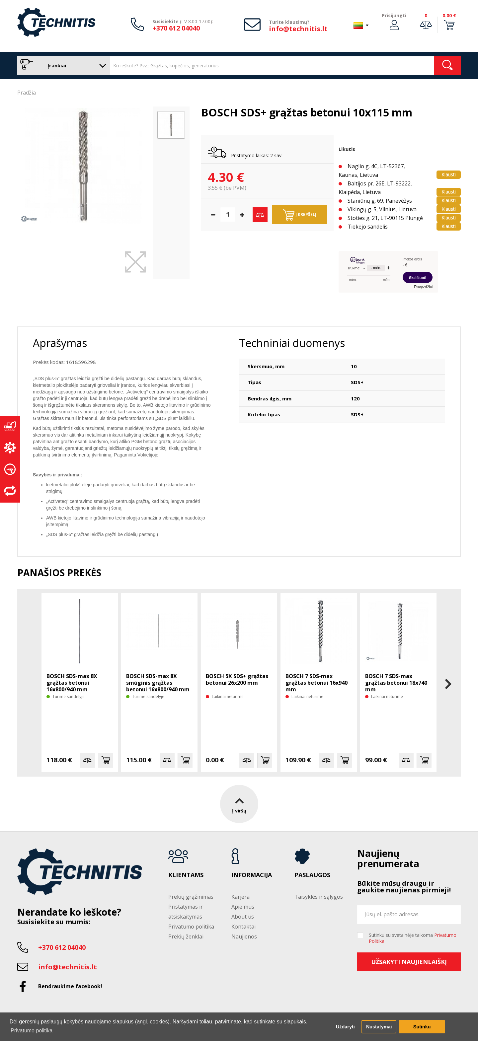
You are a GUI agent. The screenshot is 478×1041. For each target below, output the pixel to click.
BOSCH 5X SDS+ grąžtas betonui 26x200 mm (237, 679)
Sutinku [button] (422, 1026)
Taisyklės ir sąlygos (318, 896)
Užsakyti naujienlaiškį (409, 962)
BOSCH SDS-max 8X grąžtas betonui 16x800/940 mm (71, 682)
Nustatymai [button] (379, 1026)
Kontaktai (243, 926)
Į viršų (239, 804)
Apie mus (242, 906)
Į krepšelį (299, 215)
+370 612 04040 (176, 28)
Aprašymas (60, 343)
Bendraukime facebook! (70, 986)
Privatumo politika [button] (31, 1030)
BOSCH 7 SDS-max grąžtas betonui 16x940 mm (316, 682)
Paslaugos (312, 875)
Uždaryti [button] (345, 1026)
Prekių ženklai (185, 936)
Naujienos (244, 936)
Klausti (448, 174)
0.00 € (449, 15)
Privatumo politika (191, 926)
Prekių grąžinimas (190, 896)
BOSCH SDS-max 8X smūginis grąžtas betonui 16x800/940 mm (158, 682)
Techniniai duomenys (292, 343)
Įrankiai (62, 65)
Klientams (185, 875)
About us (242, 916)
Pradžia (26, 92)
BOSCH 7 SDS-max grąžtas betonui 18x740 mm (396, 682)
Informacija (251, 875)
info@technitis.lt (298, 28)
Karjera (240, 896)
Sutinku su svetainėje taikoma (412, 938)
